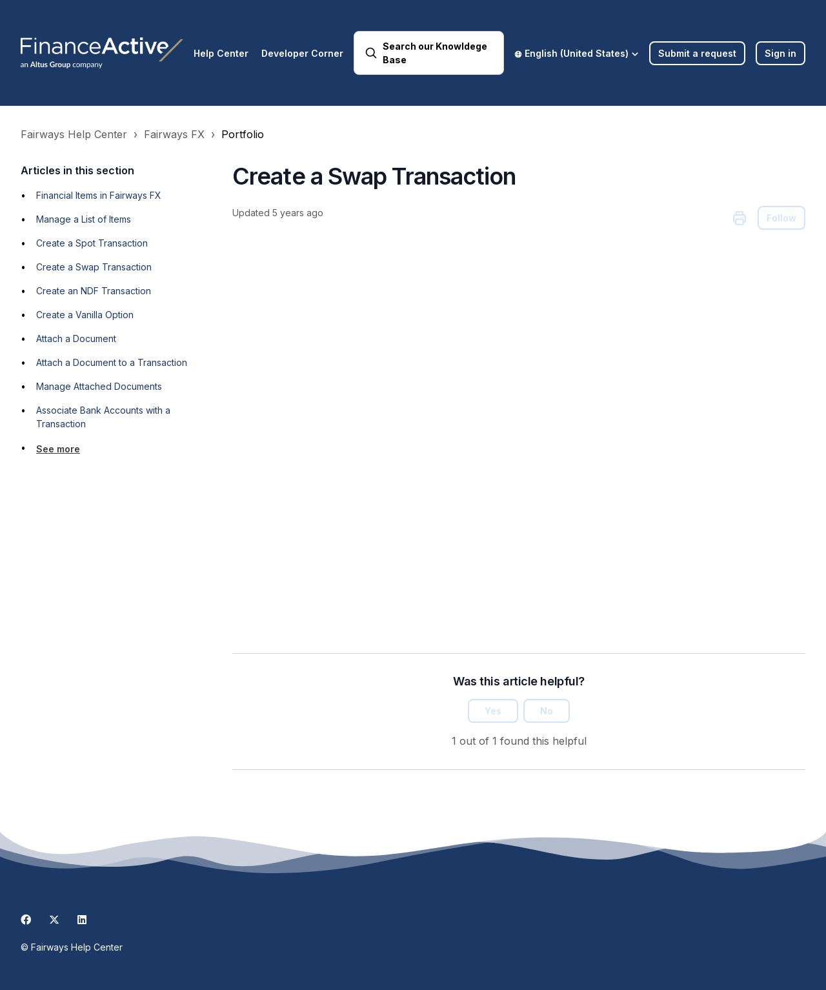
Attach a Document (76, 338)
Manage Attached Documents (99, 386)
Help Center (221, 53)
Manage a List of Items (83, 219)
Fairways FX (174, 134)
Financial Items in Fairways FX (98, 195)
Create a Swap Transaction (94, 266)
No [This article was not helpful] (546, 710)
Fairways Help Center (74, 134)
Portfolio (242, 134)
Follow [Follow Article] (781, 217)
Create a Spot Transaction (92, 242)
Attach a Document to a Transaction (111, 362)
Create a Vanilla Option (85, 314)
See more (58, 448)
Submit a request (697, 53)
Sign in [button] (780, 53)
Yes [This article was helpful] (493, 710)
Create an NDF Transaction (93, 290)
